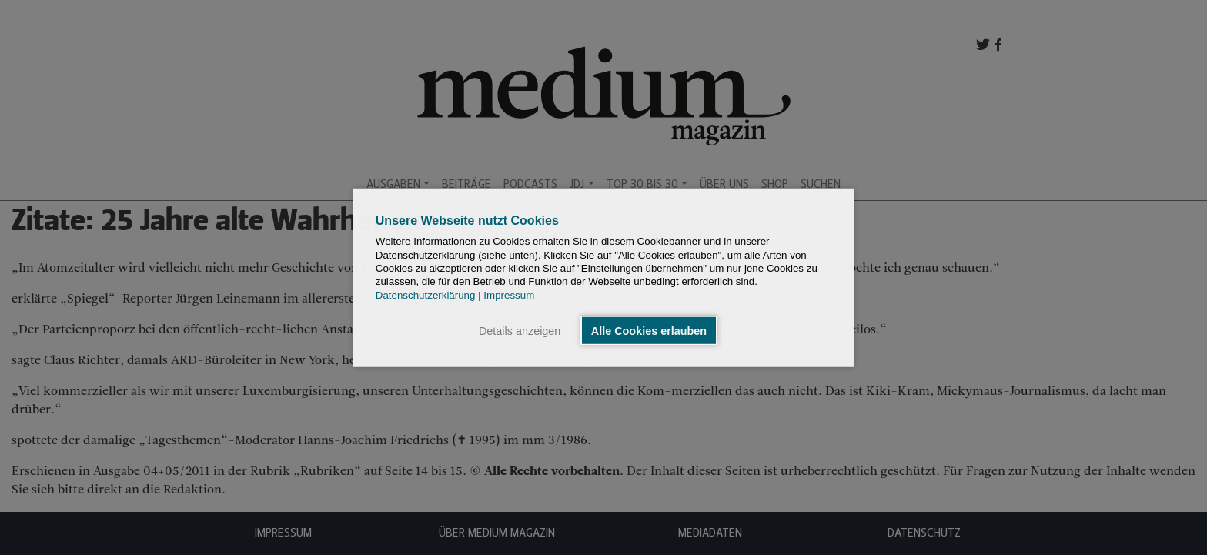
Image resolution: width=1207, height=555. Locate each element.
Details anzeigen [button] (519, 330)
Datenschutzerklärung (426, 294)
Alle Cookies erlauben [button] (649, 330)
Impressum (508, 294)
